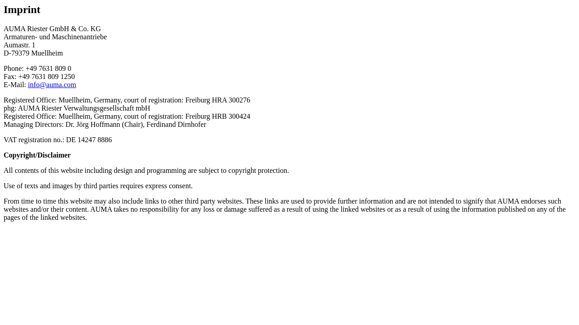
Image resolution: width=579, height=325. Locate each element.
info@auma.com (52, 84)
